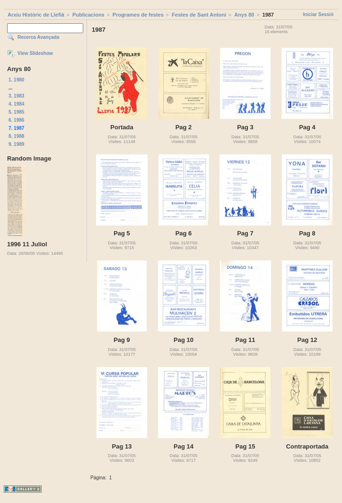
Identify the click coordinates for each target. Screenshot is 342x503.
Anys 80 (244, 15)
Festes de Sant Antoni (199, 15)
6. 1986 (16, 120)
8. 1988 (16, 136)
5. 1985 (16, 112)
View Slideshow (35, 53)
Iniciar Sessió (318, 14)
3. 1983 (16, 96)
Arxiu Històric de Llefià (36, 15)
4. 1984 (16, 104)
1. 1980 (16, 79)
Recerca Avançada (38, 37)
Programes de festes (138, 15)
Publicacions (88, 15)
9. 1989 (16, 144)
